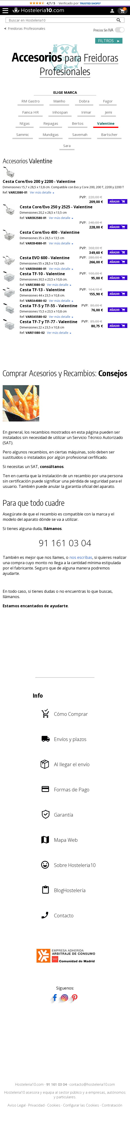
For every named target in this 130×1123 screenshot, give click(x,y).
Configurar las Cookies (81, 1105)
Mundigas (51, 134)
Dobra (84, 101)
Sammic (22, 134)
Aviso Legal (17, 1105)
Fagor (108, 101)
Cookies (53, 1105)
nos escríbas (80, 557)
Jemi (108, 112)
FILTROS (109, 40)
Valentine (105, 123)
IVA (103, 30)
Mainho (59, 101)
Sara (67, 145)
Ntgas (24, 123)
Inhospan (60, 112)
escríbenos (83, 3)
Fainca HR (30, 112)
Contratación (112, 1105)
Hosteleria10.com (29, 1084)
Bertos (78, 123)
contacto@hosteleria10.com (92, 1084)
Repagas (50, 123)
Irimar (86, 112)
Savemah (79, 134)
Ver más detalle (42, 192)
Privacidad (36, 1105)
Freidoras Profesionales (26, 28)
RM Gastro (30, 101)
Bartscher (109, 134)
